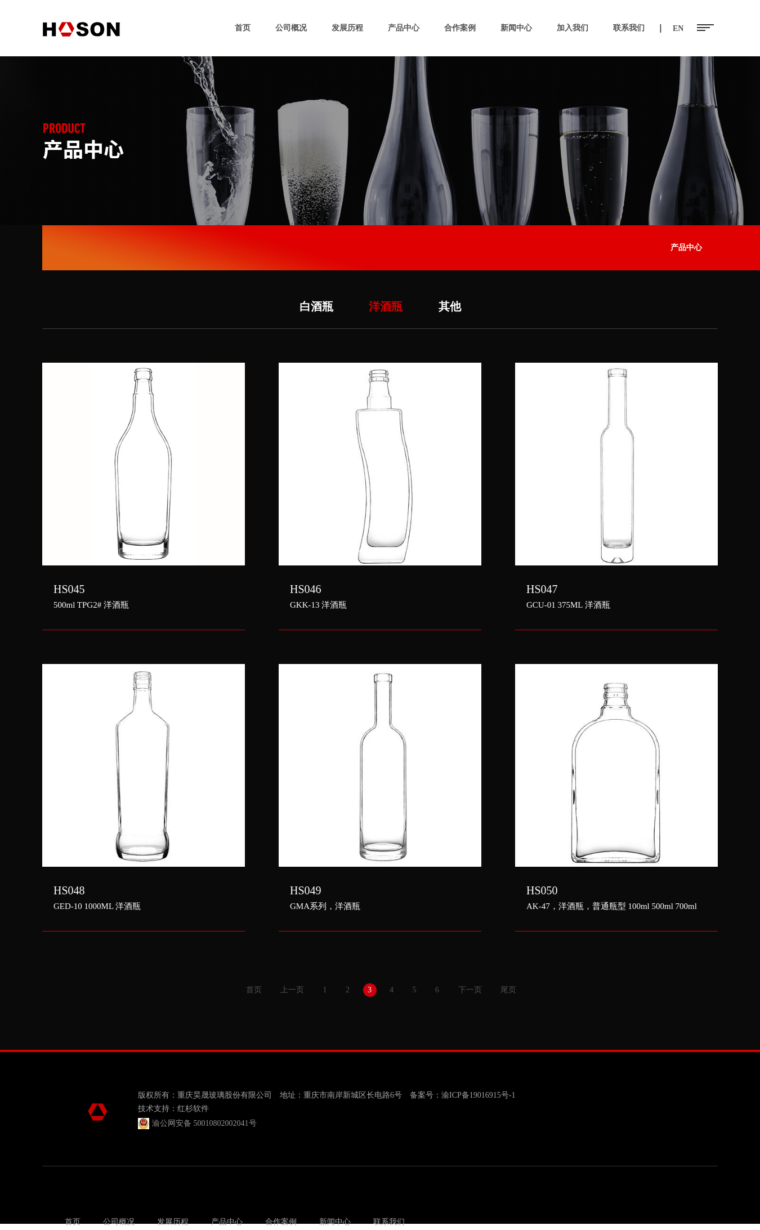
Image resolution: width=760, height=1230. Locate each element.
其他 (450, 306)
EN (678, 28)
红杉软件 (193, 1108)
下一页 (470, 990)
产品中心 (403, 28)
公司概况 (291, 28)
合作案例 (460, 28)
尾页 (508, 990)
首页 (243, 28)
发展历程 (347, 28)
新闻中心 (516, 28)
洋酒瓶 (386, 306)
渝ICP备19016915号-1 (478, 1095)
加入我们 (572, 28)
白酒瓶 (316, 306)
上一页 (292, 990)
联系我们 (629, 28)
